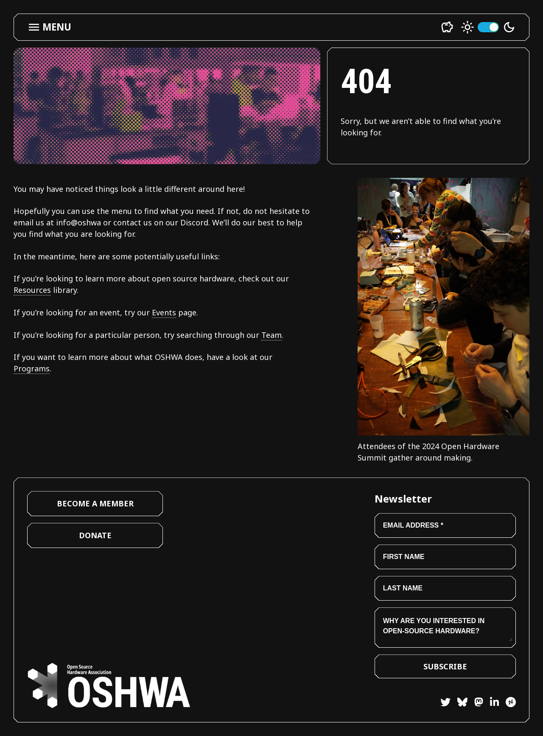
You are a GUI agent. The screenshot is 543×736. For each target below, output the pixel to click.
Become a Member (95, 503)
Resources (32, 290)
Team (271, 335)
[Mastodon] (475, 703)
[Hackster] (511, 702)
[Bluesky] (459, 703)
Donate (95, 535)
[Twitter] (445, 703)
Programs (32, 368)
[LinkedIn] (491, 703)
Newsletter (403, 499)
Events (164, 312)
